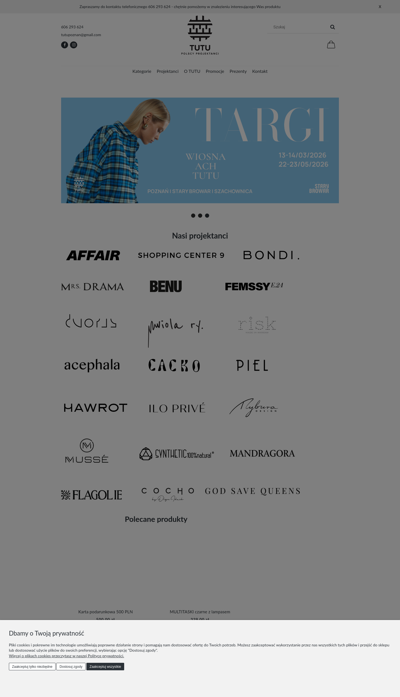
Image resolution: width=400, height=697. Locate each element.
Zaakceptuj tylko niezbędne (32, 667)
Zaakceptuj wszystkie (105, 667)
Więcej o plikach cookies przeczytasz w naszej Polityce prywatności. (66, 655)
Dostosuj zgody (71, 667)
